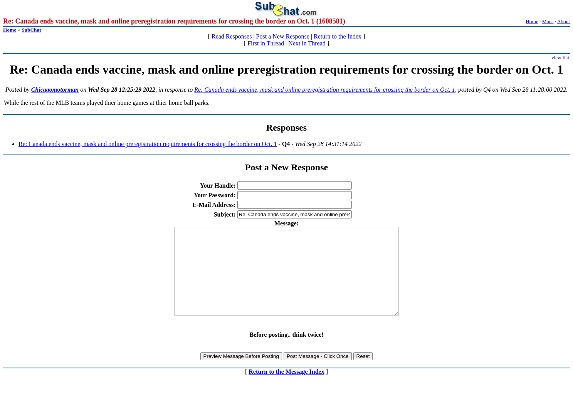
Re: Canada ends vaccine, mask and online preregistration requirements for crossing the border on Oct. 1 (324, 89)
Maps (548, 21)
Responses (286, 128)
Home (532, 21)
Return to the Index (337, 36)
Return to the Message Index (286, 389)
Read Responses (232, 36)
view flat (560, 57)
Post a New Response (282, 36)
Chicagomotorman (55, 89)
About (563, 21)
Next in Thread (307, 43)
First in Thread (265, 43)
